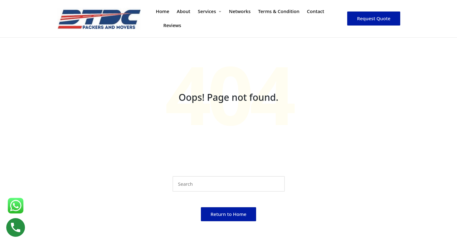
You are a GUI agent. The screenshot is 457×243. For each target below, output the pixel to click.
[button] (373, 19)
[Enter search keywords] (229, 184)
